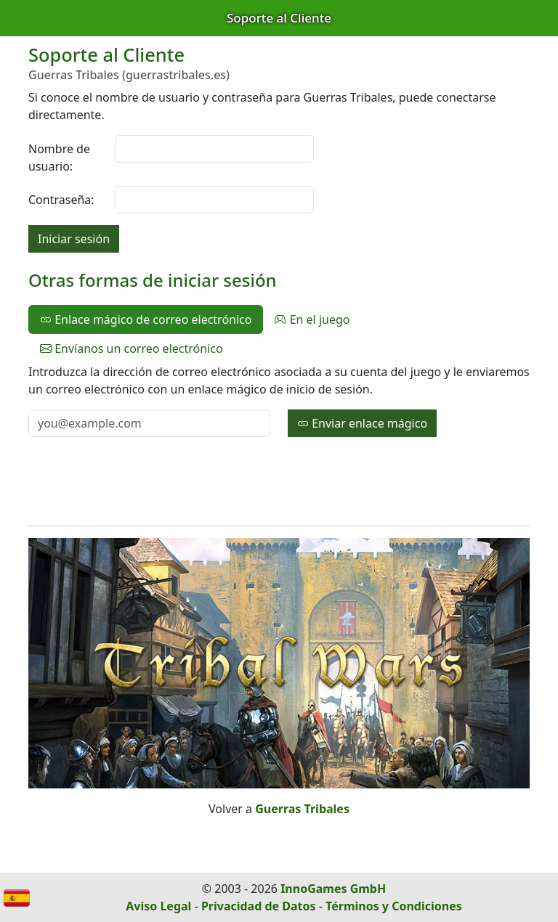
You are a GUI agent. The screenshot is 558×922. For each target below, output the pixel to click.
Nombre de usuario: (59, 157)
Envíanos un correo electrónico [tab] (131, 348)
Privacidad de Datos (258, 906)
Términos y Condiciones (394, 906)
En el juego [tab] (312, 319)
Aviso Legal (158, 906)
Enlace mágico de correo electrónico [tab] (145, 319)
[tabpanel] (279, 400)
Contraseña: (61, 200)
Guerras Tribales (302, 809)
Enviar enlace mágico (362, 423)
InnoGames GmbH (333, 889)
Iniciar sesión (74, 239)
